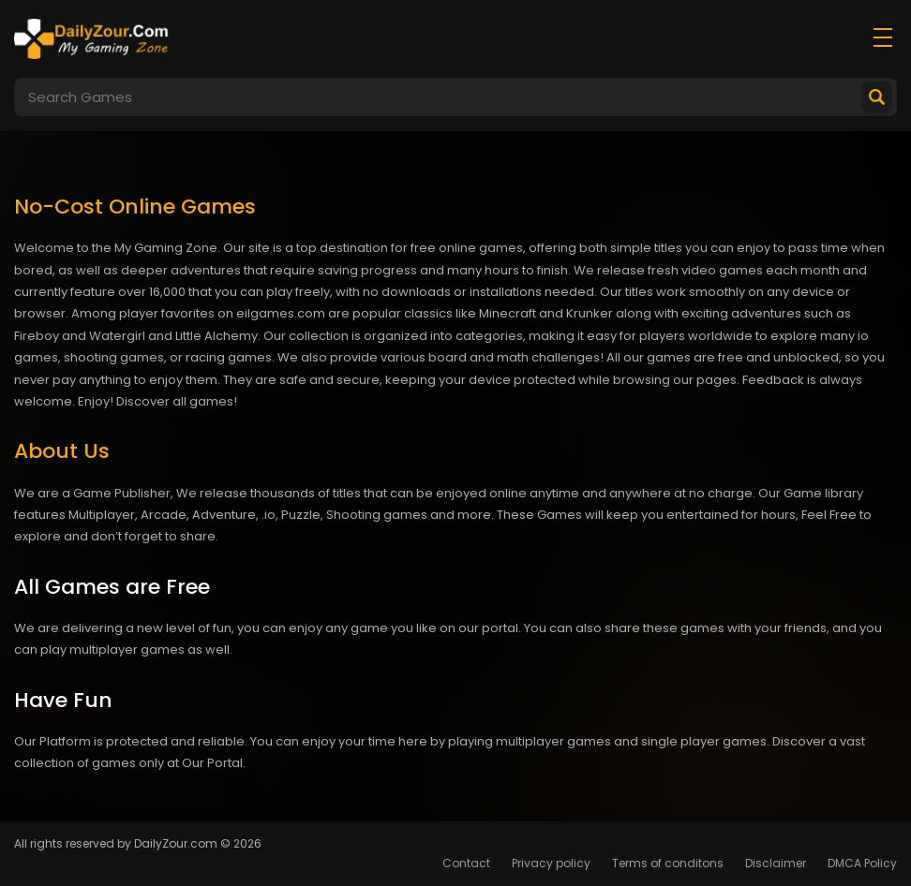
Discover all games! (176, 401)
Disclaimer (775, 863)
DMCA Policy (862, 863)
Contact (466, 863)
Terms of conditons (668, 863)
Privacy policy (551, 863)
